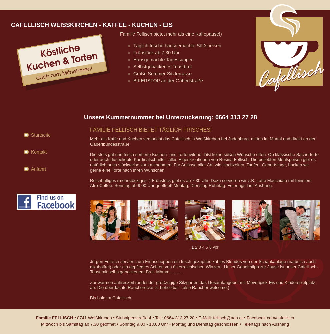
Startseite (41, 135)
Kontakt (39, 152)
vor (216, 247)
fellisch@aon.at (228, 317)
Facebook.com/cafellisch (270, 317)
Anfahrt (38, 169)
